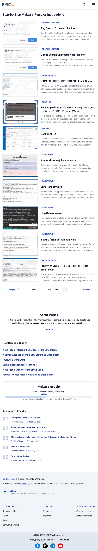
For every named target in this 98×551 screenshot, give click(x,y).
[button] (93, 4)
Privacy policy (34, 540)
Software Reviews (11, 525)
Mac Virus (46, 102)
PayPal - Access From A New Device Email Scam (28, 374)
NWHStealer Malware (14, 359)
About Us (47, 516)
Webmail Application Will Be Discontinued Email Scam (31, 355)
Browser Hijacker (50, 23)
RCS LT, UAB (9, 479)
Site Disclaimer (49, 540)
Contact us (47, 511)
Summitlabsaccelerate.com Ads (20, 364)
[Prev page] (11, 290)
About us (49, 329)
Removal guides (10, 511)
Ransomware (48, 155)
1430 (64, 290)
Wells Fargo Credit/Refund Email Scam (23, 369)
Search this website (85, 516)
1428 (49, 290)
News (5, 516)
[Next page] (87, 290)
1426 (34, 290)
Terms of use (63, 540)
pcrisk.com (25, 484)
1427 (41, 290)
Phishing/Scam (49, 76)
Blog (5, 520)
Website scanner (83, 511)
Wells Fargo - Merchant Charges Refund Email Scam (30, 350)
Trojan (45, 128)
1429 (57, 290)
